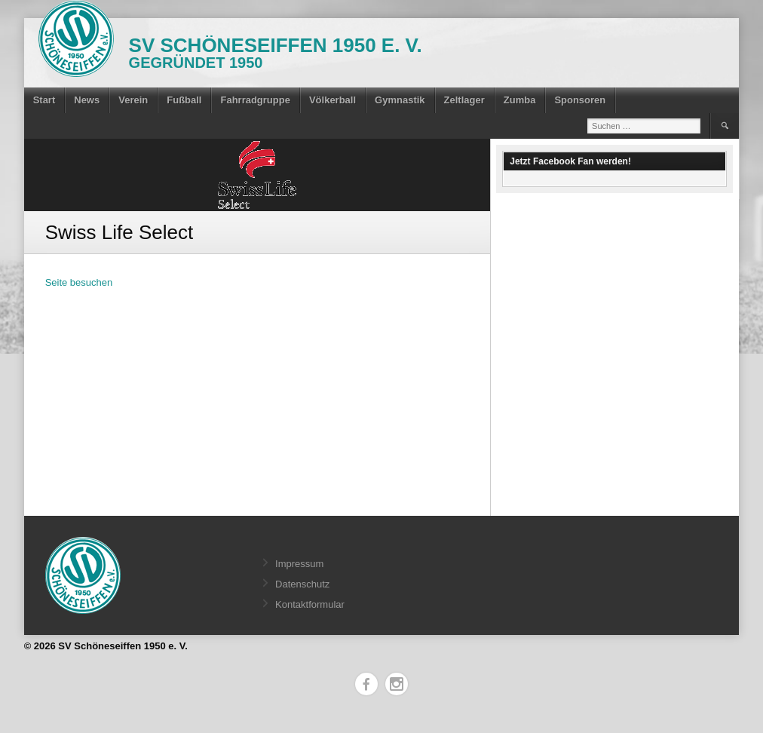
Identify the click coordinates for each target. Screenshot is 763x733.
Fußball (184, 100)
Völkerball (332, 100)
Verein (133, 100)
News (87, 100)
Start (44, 100)
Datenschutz (302, 584)
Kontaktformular (310, 604)
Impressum (299, 563)
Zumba (520, 100)
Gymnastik (399, 100)
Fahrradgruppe (255, 100)
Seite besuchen (79, 282)
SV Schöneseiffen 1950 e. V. (275, 45)
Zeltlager (464, 100)
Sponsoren (579, 100)
